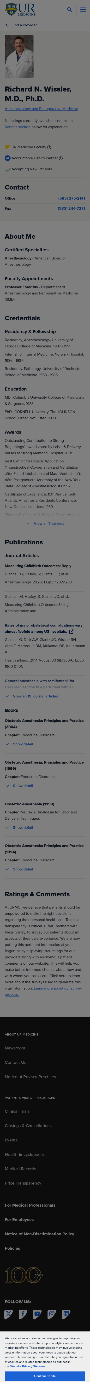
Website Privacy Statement (29, 1366)
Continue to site (45, 1376)
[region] (45, 1356)
